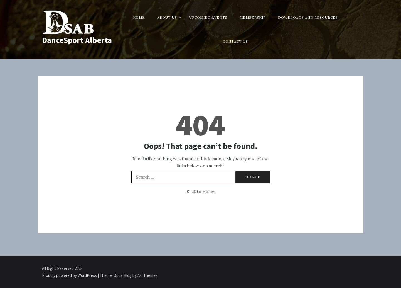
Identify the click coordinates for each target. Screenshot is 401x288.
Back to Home (200, 191)
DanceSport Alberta (77, 40)
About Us (167, 17)
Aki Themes (147, 275)
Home (139, 17)
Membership (253, 17)
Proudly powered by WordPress (70, 275)
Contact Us (235, 41)
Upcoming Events (208, 17)
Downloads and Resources (308, 17)
